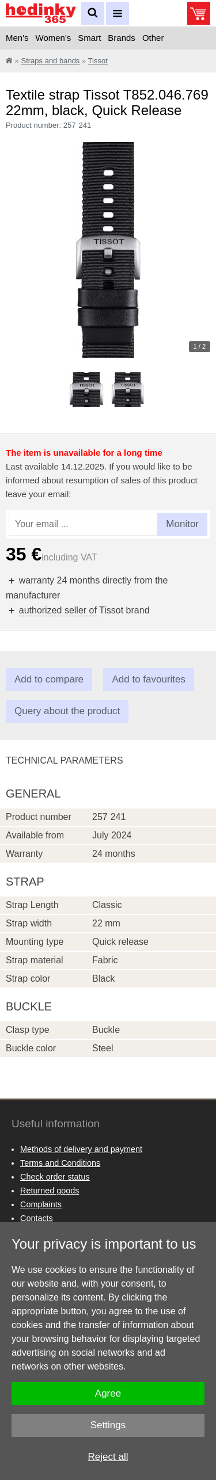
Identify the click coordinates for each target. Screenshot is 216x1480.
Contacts (36, 1218)
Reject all (108, 1456)
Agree (108, 1393)
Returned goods (49, 1190)
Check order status (55, 1176)
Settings (108, 1425)
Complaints (41, 1204)
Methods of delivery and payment (81, 1149)
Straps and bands (50, 60)
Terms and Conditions (60, 1163)
